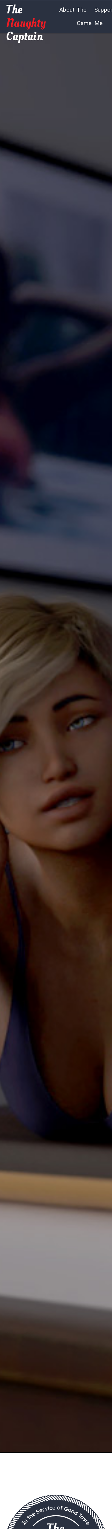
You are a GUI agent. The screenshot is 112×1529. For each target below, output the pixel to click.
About (66, 9)
